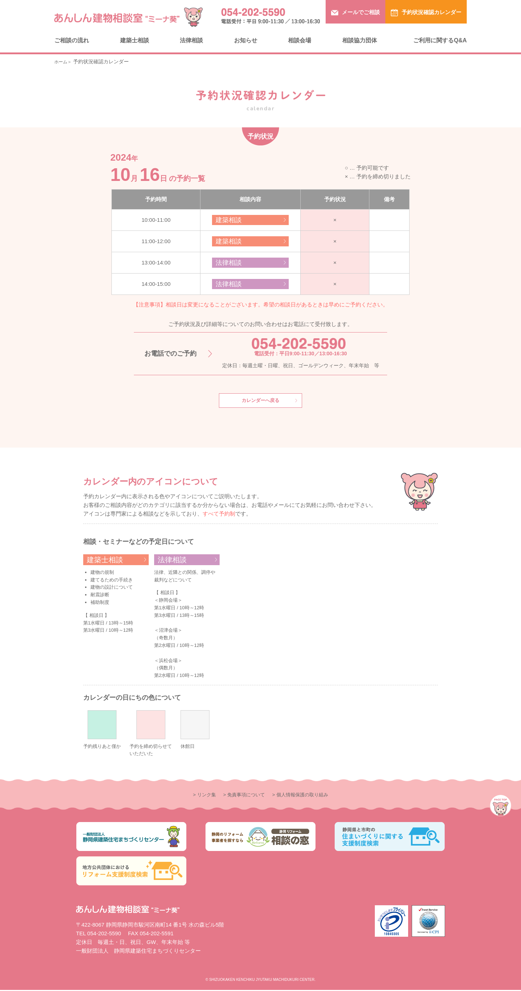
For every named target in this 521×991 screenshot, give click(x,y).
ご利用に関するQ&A (440, 40)
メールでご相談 (355, 12)
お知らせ (245, 40)
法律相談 (191, 40)
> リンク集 (197, 795)
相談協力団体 (359, 40)
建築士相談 (134, 40)
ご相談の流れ (71, 40)
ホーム (61, 61)
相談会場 (299, 40)
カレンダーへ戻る (260, 401)
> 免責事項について (241, 795)
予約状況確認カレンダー (426, 12)
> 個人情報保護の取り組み (305, 795)
